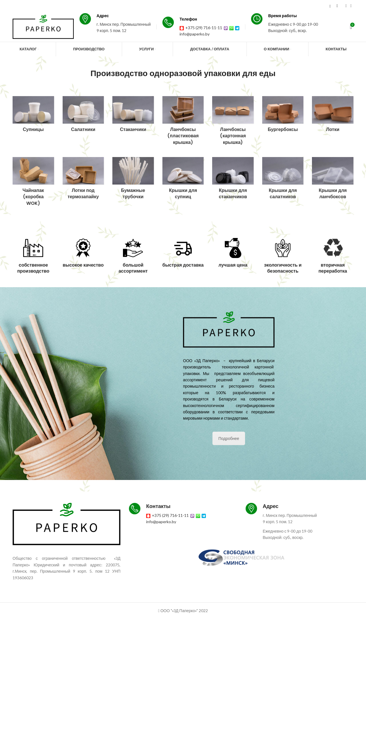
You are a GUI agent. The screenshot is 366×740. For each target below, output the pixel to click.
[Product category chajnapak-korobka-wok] (33, 183)
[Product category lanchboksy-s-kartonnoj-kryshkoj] (233, 122)
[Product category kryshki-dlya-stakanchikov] (233, 180)
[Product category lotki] (332, 116)
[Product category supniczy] (33, 116)
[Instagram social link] (346, 6)
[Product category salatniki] (83, 116)
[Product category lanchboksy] (183, 122)
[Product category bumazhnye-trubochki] (133, 180)
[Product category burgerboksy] (283, 116)
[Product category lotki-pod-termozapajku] (83, 180)
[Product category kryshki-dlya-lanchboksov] (332, 180)
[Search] (330, 6)
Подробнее (228, 438)
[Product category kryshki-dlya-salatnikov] (283, 180)
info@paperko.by (202, 33)
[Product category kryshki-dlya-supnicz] (183, 180)
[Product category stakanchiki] (133, 116)
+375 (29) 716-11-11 (208, 27)
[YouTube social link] (351, 6)
